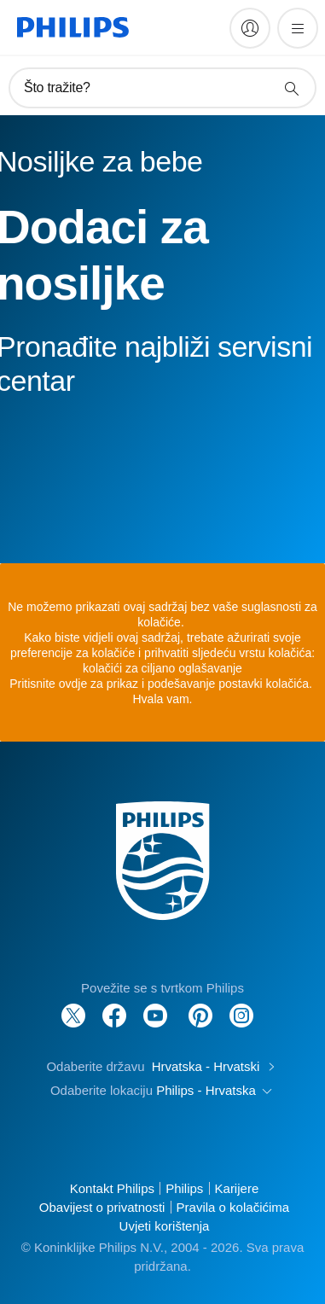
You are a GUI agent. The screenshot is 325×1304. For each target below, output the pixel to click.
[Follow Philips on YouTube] (155, 1006)
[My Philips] (249, 28)
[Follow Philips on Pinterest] (200, 1006)
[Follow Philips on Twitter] (73, 1006)
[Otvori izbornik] (297, 28)
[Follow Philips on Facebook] (114, 1006)
